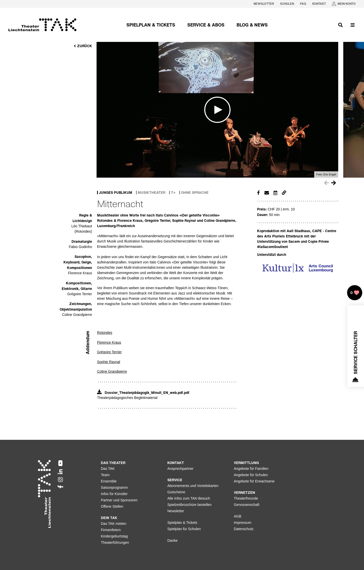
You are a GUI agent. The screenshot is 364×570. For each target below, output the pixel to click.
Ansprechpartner (180, 469)
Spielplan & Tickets (182, 523)
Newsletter (175, 511)
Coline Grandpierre (112, 371)
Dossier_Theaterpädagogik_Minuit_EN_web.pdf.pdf (143, 392)
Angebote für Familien (251, 469)
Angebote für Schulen (251, 475)
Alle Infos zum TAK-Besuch (188, 498)
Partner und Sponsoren (119, 500)
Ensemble (109, 481)
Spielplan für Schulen (184, 529)
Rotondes (104, 333)
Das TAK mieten (113, 524)
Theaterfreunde (246, 498)
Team (105, 475)
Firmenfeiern (111, 530)
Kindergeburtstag (114, 536)
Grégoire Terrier (109, 352)
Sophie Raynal (108, 362)
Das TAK (108, 469)
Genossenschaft (246, 505)
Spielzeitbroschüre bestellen (189, 505)
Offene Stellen (112, 506)
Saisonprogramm (114, 487)
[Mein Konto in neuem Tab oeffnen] (344, 4)
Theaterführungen (115, 542)
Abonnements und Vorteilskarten (192, 486)
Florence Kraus (109, 342)
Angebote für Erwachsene (254, 481)
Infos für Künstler (114, 494)
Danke (172, 540)
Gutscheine (176, 492)
